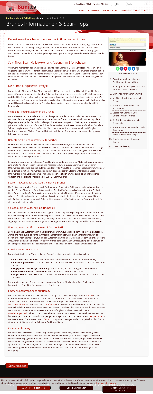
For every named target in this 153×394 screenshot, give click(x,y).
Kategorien (126, 10)
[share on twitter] (130, 68)
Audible (89, 295)
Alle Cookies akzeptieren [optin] (33, 387)
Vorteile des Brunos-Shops (125, 134)
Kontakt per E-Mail (87, 4)
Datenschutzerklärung (106, 383)
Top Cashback (93, 10)
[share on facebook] (122, 68)
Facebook (118, 4)
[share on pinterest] (126, 68)
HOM (36, 153)
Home (81, 10)
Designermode (95, 316)
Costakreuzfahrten (16, 304)
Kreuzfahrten (50, 304)
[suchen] (144, 4)
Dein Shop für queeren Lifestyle (127, 93)
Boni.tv (9, 18)
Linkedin (122, 4)
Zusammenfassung (122, 146)
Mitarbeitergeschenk (17, 313)
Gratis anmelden (17, 366)
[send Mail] (137, 68)
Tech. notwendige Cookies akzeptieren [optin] (119, 389)
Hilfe (137, 10)
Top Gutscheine (110, 10)
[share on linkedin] (133, 68)
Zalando (47, 319)
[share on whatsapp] (118, 68)
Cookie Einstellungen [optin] (76, 387)
